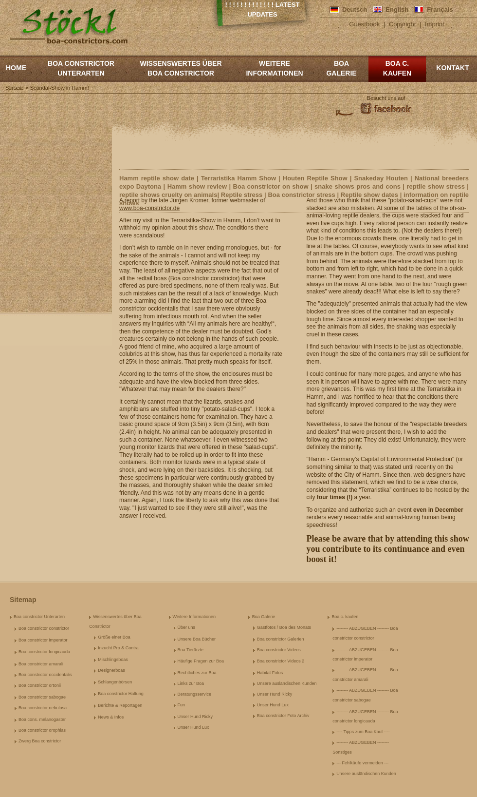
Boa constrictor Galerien (280, 639)
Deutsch (354, 9)
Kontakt (452, 68)
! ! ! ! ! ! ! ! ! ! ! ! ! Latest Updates (262, 9)
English (396, 9)
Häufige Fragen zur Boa (201, 661)
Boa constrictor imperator (43, 640)
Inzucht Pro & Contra (118, 647)
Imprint (434, 24)
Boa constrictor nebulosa (42, 707)
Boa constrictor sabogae (42, 697)
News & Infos (111, 717)
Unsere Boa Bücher (197, 639)
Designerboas (111, 670)
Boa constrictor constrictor (43, 628)
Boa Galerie (341, 68)
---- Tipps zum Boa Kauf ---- (363, 731)
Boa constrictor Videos (279, 649)
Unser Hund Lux (193, 727)
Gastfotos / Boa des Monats (284, 627)
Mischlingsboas (113, 659)
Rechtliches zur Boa (197, 672)
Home (16, 68)
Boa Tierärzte (191, 649)
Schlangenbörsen (115, 682)
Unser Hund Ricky (195, 716)
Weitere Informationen (274, 68)
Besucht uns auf (386, 98)
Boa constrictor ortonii (39, 685)
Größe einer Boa (114, 637)
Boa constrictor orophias (42, 730)
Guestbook (364, 24)
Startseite (14, 88)
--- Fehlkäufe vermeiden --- (362, 762)
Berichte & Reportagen (120, 705)
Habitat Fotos (270, 672)
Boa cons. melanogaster (42, 719)
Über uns (187, 627)
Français (440, 9)
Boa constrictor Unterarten (81, 68)
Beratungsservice (195, 694)
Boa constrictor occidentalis (45, 674)
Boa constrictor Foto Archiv (283, 715)
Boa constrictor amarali (40, 663)
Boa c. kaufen (397, 68)
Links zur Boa (191, 683)
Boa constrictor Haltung (121, 693)
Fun (181, 704)
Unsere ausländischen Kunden (287, 683)
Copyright (402, 24)
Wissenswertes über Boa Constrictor (180, 68)
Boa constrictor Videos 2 (280, 661)
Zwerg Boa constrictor (39, 741)
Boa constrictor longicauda (44, 651)
